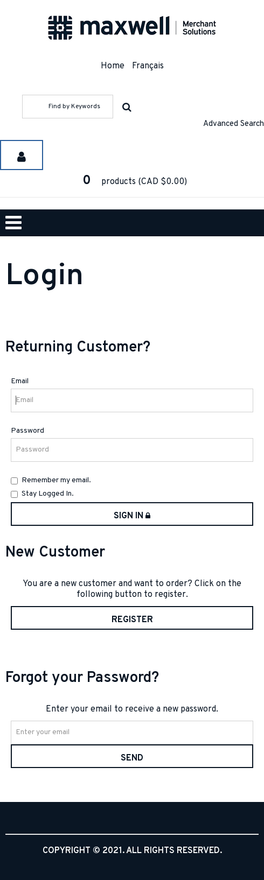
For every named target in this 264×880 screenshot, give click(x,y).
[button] (132, 182)
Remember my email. (51, 480)
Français (148, 66)
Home (112, 66)
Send (132, 758)
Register (132, 620)
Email (20, 381)
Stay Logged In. (42, 493)
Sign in (132, 516)
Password (27, 430)
